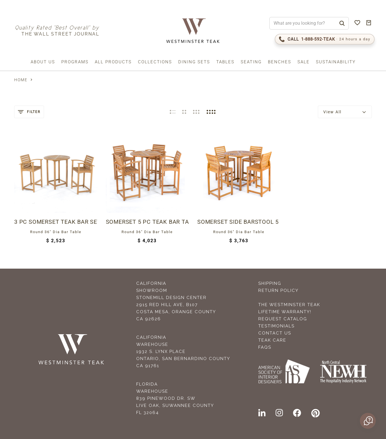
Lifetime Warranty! (284, 311)
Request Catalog (282, 318)
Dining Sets (194, 61)
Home (21, 80)
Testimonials (276, 326)
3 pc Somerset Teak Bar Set (55, 221)
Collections (155, 61)
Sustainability (336, 61)
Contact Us (274, 333)
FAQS (264, 347)
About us (43, 61)
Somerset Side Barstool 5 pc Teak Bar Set (238, 221)
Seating (251, 61)
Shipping (269, 283)
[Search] (342, 23)
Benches (279, 61)
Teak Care (272, 340)
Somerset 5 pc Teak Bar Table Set (147, 221)
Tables (225, 61)
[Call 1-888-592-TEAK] (325, 39)
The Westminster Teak (289, 304)
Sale (303, 61)
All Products (113, 61)
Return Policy (278, 290)
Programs (75, 61)
